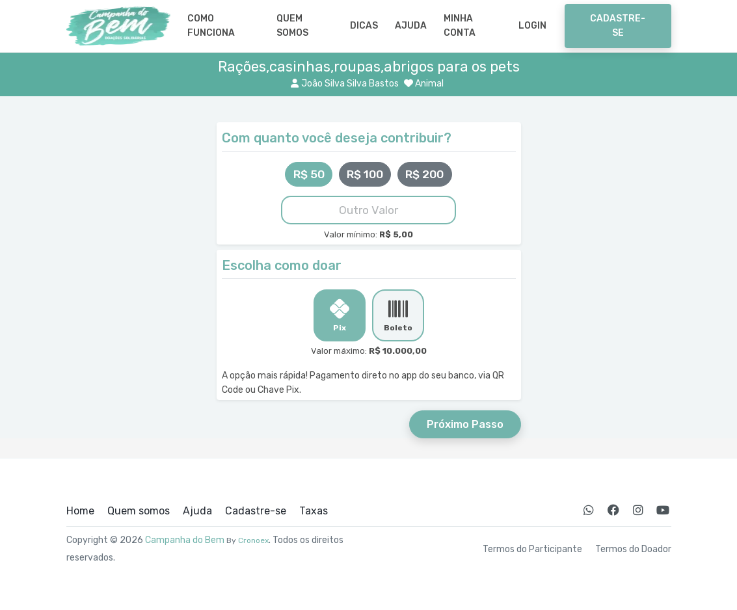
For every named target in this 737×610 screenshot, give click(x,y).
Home (80, 511)
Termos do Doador (633, 549)
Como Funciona (211, 25)
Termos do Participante (532, 549)
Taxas (313, 511)
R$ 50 (309, 174)
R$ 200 (424, 174)
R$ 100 (365, 174)
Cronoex (253, 540)
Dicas (364, 25)
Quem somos (292, 25)
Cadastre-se (617, 25)
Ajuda (411, 25)
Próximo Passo (465, 424)
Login (532, 25)
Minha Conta (460, 25)
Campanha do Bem (184, 540)
